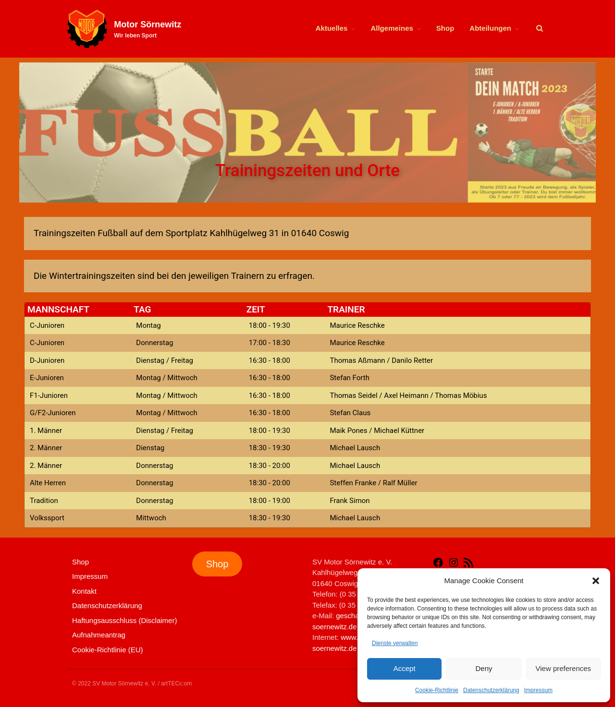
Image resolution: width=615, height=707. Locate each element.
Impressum (538, 690)
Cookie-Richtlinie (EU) (107, 650)
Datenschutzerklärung (491, 690)
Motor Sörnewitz (147, 24)
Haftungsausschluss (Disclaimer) (124, 620)
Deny (483, 668)
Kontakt (84, 591)
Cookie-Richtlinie (436, 690)
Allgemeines (391, 28)
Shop (445, 28)
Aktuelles (332, 28)
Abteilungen (490, 28)
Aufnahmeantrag (98, 635)
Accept (405, 668)
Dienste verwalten (395, 643)
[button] (596, 581)
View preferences (563, 668)
